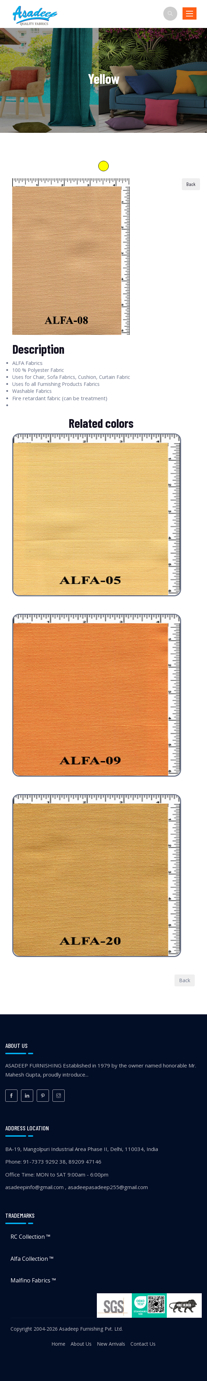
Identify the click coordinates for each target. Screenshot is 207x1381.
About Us (81, 1343)
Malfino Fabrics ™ (33, 1280)
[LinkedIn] (27, 1095)
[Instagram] (58, 1095)
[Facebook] (11, 1095)
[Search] (170, 14)
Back (184, 980)
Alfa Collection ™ (31, 1259)
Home (58, 1343)
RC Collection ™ (30, 1236)
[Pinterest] (43, 1095)
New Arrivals (111, 1343)
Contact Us (143, 1343)
